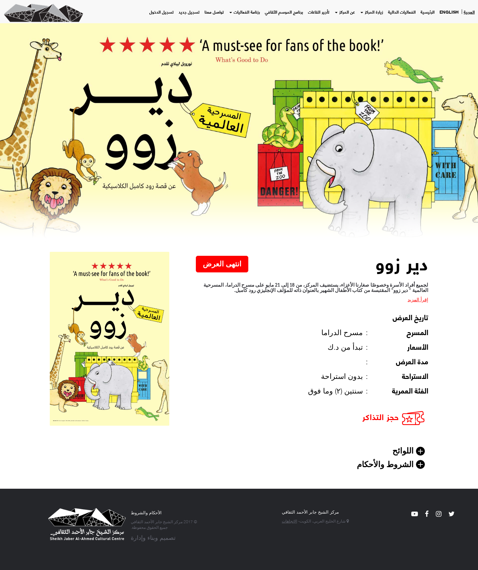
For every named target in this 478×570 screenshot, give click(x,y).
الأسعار (417, 346)
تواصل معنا (214, 12)
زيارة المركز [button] (371, 12)
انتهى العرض (222, 264)
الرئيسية (428, 12)
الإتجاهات (289, 521)
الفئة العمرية (410, 390)
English (449, 12)
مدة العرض (412, 361)
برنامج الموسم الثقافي (284, 12)
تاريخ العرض (410, 317)
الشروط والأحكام (386, 464)
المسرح (417, 332)
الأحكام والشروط (146, 512)
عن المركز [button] (345, 12)
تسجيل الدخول (161, 12)
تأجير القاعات (318, 12)
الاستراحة (415, 376)
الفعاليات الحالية (402, 12)
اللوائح (404, 450)
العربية (469, 12)
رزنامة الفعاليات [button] (244, 12)
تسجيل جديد (189, 12)
